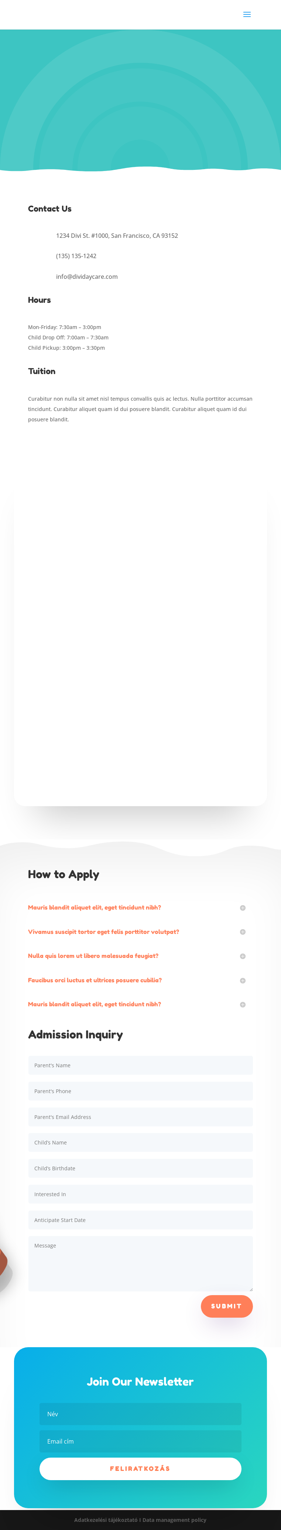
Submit (227, 1306)
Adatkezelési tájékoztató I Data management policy (140, 1519)
